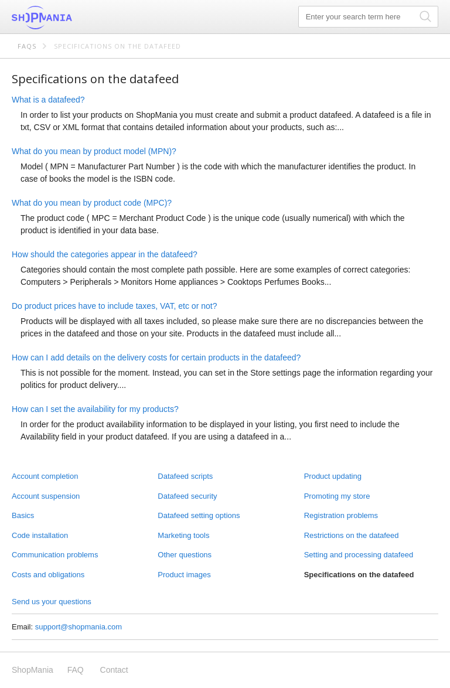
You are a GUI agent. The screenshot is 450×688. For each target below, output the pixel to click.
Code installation (40, 535)
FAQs (27, 46)
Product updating (333, 476)
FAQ (75, 670)
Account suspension (46, 496)
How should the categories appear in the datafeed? (104, 254)
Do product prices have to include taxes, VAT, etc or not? (114, 306)
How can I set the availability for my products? (95, 409)
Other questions (185, 554)
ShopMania (70, 17)
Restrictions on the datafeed (351, 535)
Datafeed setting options (199, 515)
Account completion (45, 476)
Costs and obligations (48, 574)
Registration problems (341, 515)
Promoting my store (337, 496)
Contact (114, 670)
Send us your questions (51, 601)
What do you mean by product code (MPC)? (92, 202)
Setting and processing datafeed (358, 554)
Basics (23, 515)
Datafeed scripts (185, 476)
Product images (184, 574)
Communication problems (55, 554)
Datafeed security (187, 496)
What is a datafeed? (48, 99)
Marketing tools (183, 535)
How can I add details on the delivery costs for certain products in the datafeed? (156, 357)
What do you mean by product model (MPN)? (94, 151)
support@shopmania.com (78, 626)
